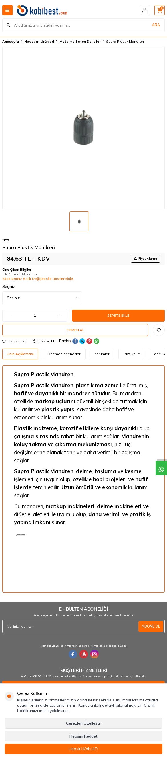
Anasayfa (10, 41)
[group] (83, 127)
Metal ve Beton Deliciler (80, 41)
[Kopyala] (23, 535)
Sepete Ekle (118, 315)
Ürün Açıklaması (20, 354)
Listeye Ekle (15, 341)
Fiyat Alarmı (145, 259)
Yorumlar (102, 354)
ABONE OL (151, 626)
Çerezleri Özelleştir (83, 723)
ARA (156, 25)
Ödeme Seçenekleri (64, 354)
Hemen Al (75, 330)
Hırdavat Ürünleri (39, 41)
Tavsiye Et (43, 341)
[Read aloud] (18, 535)
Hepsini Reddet (83, 736)
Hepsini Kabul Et (84, 748)
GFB (5, 239)
